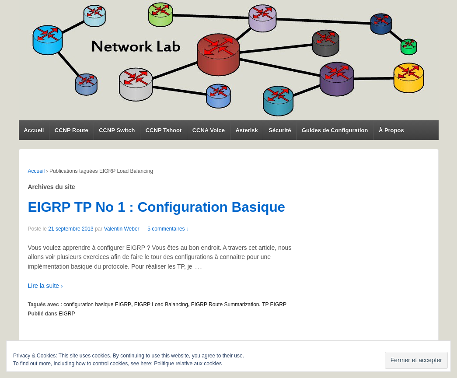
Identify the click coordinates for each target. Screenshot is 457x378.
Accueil (34, 130)
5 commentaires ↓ (168, 229)
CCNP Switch (117, 130)
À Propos (391, 130)
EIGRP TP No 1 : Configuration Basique (157, 207)
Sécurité (280, 130)
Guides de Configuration (335, 130)
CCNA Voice (208, 130)
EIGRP (67, 314)
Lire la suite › (45, 285)
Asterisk (246, 130)
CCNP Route (71, 130)
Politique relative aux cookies (188, 363)
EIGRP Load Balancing (161, 304)
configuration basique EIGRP (97, 304)
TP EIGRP (274, 304)
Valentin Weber (122, 229)
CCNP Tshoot (164, 130)
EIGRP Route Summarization (225, 304)
